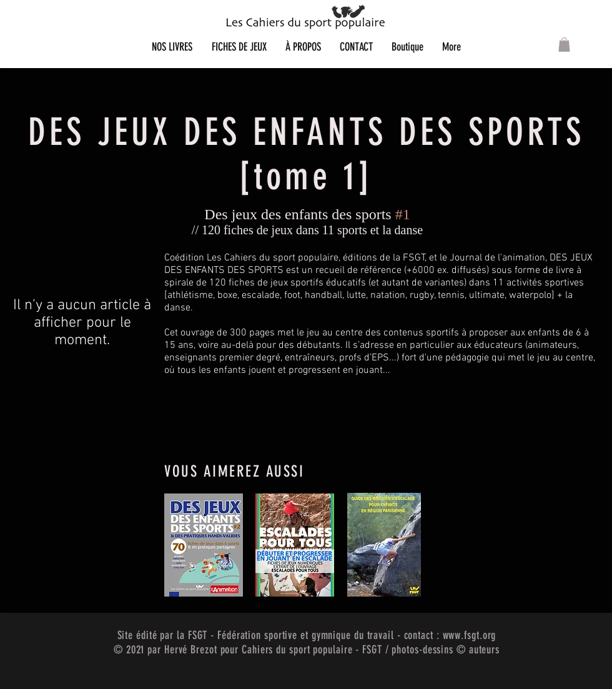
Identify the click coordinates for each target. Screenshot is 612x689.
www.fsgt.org (469, 635)
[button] (564, 44)
